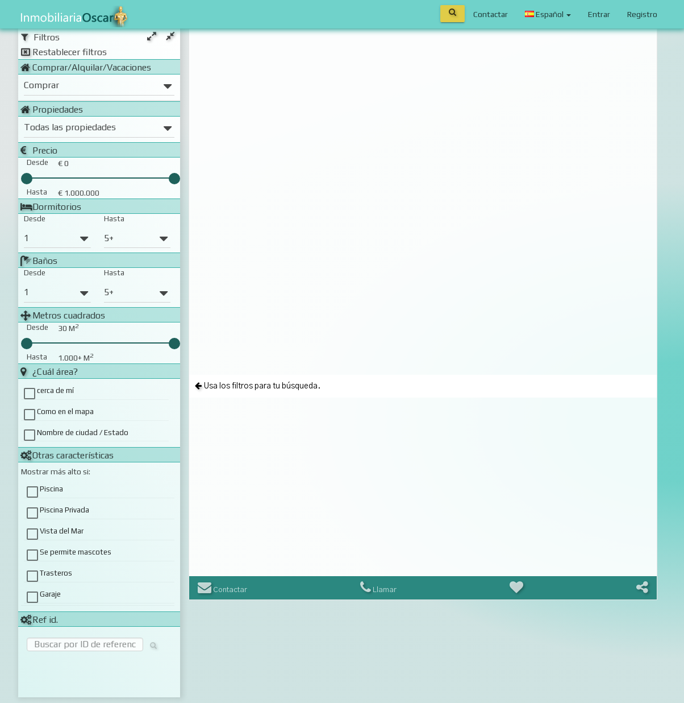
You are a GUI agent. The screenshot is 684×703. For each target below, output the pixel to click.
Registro (642, 14)
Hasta (114, 218)
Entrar (599, 14)
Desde (34, 218)
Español (548, 14)
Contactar (490, 14)
